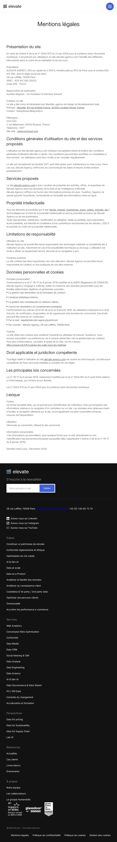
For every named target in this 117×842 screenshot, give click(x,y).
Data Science (13, 673)
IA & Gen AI (12, 679)
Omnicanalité (13, 603)
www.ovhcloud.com (27, 131)
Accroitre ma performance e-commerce (27, 609)
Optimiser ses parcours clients (22, 597)
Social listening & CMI (17, 655)
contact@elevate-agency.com (52, 508)
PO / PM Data (13, 691)
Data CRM (11, 649)
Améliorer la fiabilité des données (23, 579)
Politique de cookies (75, 835)
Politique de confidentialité (47, 835)
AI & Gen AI (12, 561)
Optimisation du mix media (20, 556)
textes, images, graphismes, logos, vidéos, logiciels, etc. (79, 209)
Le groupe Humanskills (18, 799)
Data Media (12, 643)
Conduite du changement (19, 697)
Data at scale (13, 567)
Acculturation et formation (20, 703)
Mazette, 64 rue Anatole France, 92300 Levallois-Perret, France (50, 107)
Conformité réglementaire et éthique (25, 550)
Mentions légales (20, 835)
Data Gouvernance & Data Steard (24, 685)
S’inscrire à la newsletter (23, 479)
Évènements (12, 771)
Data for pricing (14, 719)
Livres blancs (13, 765)
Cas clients (12, 759)
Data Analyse (13, 661)
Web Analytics (14, 625)
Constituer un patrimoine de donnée (25, 544)
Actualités (11, 753)
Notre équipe (13, 787)
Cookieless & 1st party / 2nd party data (27, 591)
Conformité (12, 637)
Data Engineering (15, 667)
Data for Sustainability (18, 725)
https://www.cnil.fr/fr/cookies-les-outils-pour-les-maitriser (36, 345)
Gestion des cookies (100, 835)
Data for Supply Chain (18, 731)
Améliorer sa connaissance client (23, 585)
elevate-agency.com (24, 185)
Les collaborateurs (16, 793)
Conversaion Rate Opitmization (22, 631)
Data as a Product (15, 573)
